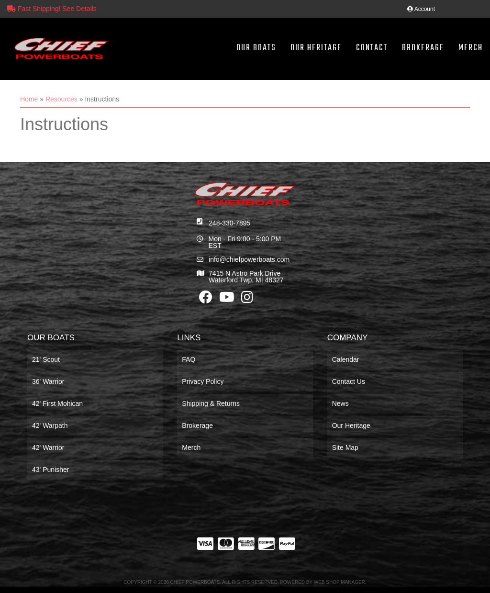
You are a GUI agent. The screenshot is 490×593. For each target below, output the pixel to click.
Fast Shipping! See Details (52, 8)
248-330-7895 (229, 223)
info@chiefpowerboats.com (249, 259)
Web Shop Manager (339, 582)
